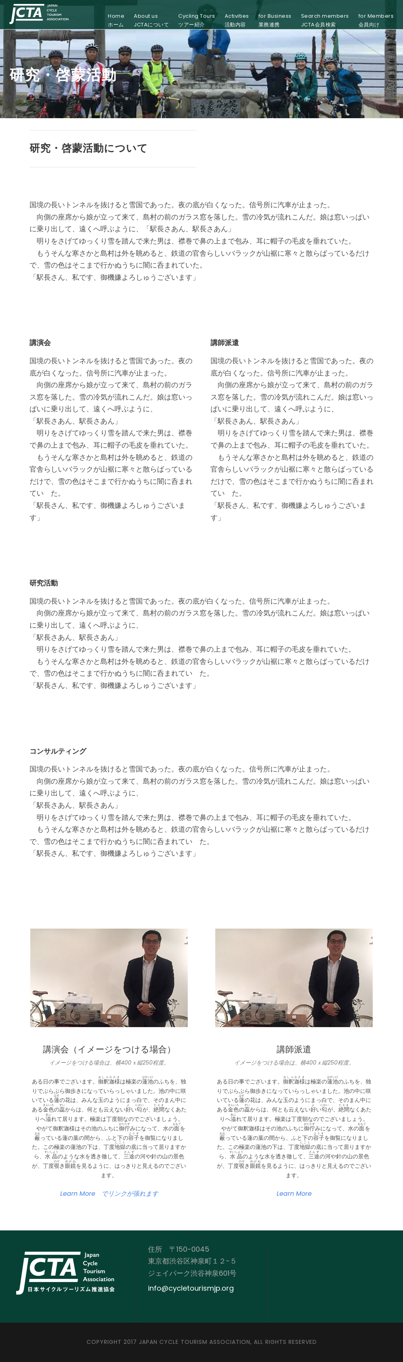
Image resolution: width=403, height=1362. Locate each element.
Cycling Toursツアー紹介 (196, 20)
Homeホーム (116, 20)
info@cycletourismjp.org (191, 1288)
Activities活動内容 (237, 20)
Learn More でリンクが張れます (109, 1193)
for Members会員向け (376, 20)
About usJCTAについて (151, 20)
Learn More (294, 1193)
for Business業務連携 (275, 20)
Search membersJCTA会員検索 (325, 20)
